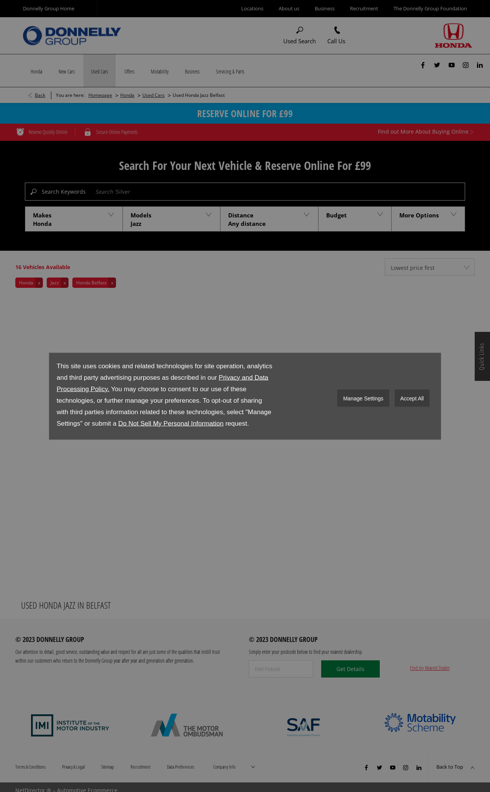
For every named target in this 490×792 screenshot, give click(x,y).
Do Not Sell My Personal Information (171, 423)
